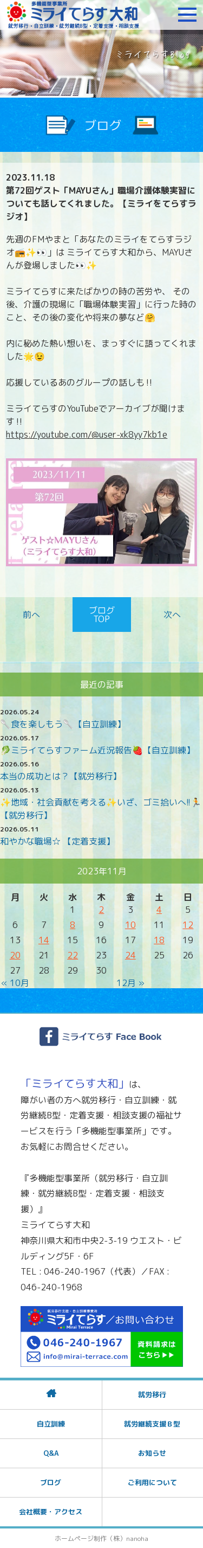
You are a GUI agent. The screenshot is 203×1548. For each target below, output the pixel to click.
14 (43, 940)
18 (159, 940)
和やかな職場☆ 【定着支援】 (57, 841)
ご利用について (152, 1482)
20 (15, 955)
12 (187, 925)
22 (72, 955)
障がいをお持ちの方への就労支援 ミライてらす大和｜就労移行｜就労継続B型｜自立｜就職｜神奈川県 (73, 14)
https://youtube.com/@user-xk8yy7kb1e (86, 434)
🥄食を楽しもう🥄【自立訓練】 (63, 724)
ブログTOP (102, 614)
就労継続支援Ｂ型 (152, 1424)
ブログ (50, 1482)
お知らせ (152, 1453)
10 (130, 925)
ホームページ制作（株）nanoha (101, 1538)
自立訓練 (51, 1424)
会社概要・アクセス (50, 1512)
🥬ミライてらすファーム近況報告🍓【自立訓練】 (97, 750)
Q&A (50, 1453)
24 (130, 955)
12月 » (130, 983)
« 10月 (15, 983)
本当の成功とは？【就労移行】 (60, 776)
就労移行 (152, 1394)
